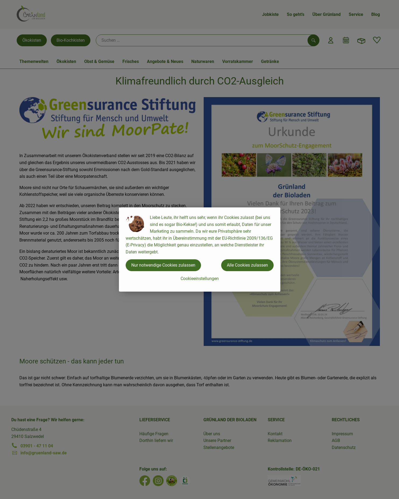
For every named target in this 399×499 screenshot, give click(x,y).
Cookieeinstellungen (200, 278)
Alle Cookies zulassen (247, 265)
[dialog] (199, 249)
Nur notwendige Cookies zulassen (163, 265)
